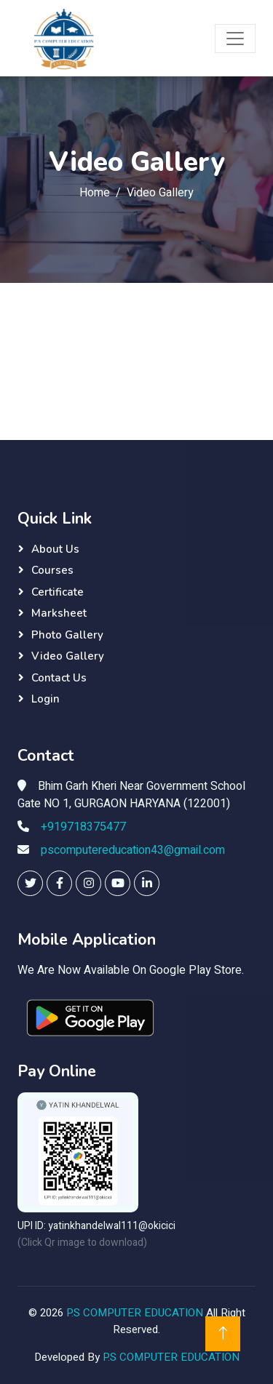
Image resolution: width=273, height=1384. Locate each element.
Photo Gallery (67, 635)
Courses (52, 570)
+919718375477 (83, 827)
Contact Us (59, 678)
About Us (55, 549)
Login (45, 699)
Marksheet (59, 613)
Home (94, 192)
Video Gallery (67, 656)
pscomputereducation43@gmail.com (133, 850)
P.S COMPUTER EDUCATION (136, 1313)
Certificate (57, 592)
